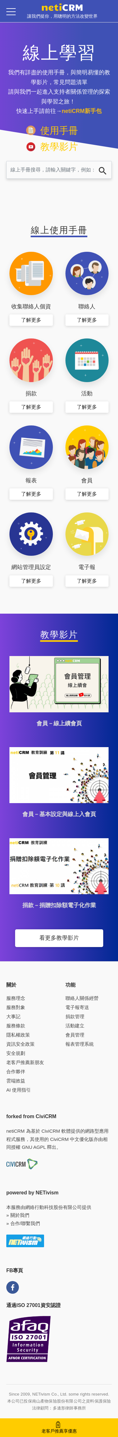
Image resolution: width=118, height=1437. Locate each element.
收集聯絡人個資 (31, 306)
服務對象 (15, 1007)
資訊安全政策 (20, 1044)
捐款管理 (74, 1016)
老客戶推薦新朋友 (25, 1062)
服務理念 (15, 998)
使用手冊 (59, 130)
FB (12, 1287)
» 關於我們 (17, 1215)
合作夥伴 (15, 1071)
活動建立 (74, 1025)
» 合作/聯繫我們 (23, 1223)
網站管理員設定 (31, 567)
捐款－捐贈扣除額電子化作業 (59, 905)
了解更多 (31, 320)
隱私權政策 (18, 1034)
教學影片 (59, 146)
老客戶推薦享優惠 (59, 1431)
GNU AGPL (34, 1147)
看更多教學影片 (59, 938)
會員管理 (74, 1034)
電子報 (86, 567)
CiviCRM (51, 1131)
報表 (31, 480)
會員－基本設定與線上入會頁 (59, 814)
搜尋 (102, 170)
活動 (87, 393)
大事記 (13, 1016)
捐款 (31, 393)
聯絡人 (86, 306)
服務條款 (15, 1025)
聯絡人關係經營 (81, 998)
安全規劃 (15, 1053)
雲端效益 (15, 1080)
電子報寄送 (77, 1007)
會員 (87, 480)
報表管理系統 (79, 1044)
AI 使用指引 (18, 1090)
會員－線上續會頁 (59, 723)
